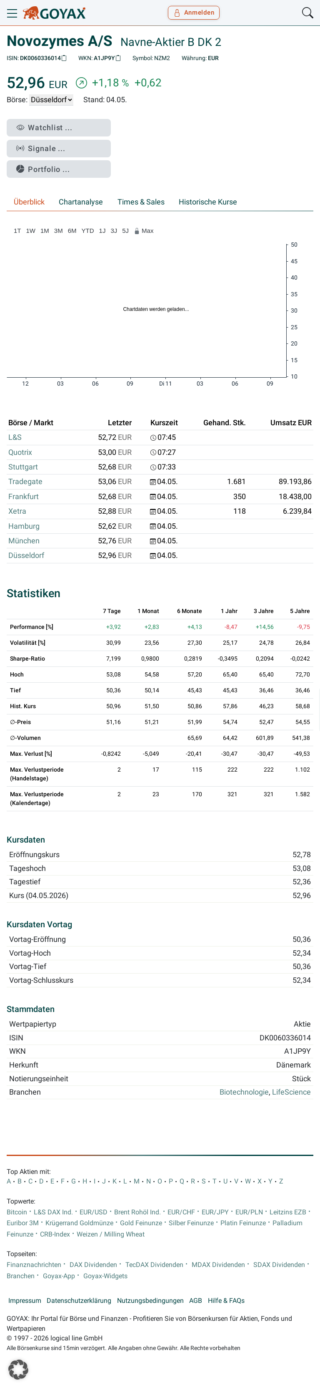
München (24, 541)
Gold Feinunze (141, 1223)
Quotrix (20, 452)
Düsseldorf (26, 555)
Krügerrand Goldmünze (79, 1223)
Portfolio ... (43, 169)
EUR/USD (94, 1212)
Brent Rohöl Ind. (137, 1212)
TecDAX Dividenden (154, 1265)
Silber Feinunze (191, 1223)
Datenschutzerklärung (79, 1301)
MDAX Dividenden (218, 1265)
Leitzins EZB (288, 1212)
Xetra (17, 511)
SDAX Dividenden (279, 1265)
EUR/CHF (181, 1212)
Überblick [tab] (29, 202)
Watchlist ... (44, 127)
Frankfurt (23, 496)
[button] (18, 1369)
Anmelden (194, 12)
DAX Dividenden (93, 1265)
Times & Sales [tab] (141, 202)
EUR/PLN (249, 1212)
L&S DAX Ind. (53, 1212)
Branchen (21, 1276)
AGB (195, 1301)
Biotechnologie (244, 1092)
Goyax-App (59, 1276)
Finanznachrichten (34, 1265)
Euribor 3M (23, 1223)
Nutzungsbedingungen (150, 1301)
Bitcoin (17, 1212)
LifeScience (291, 1092)
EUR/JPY (215, 1212)
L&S (15, 437)
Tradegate (25, 481)
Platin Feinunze (243, 1223)
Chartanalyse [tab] (81, 202)
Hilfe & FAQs (226, 1301)
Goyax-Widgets (105, 1276)
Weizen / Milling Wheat (111, 1234)
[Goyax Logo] (54, 13)
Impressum (24, 1301)
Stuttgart (23, 467)
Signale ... (40, 148)
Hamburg (24, 526)
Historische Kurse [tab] (208, 202)
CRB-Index (55, 1234)
